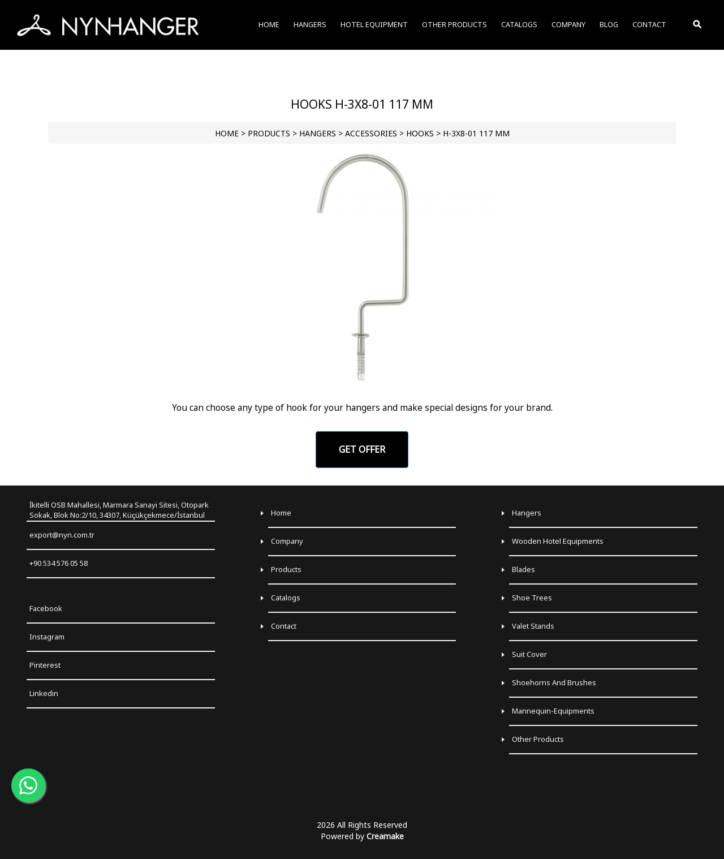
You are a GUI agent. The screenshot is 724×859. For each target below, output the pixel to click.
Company (287, 541)
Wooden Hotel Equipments (558, 541)
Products (286, 569)
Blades (523, 569)
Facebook (45, 608)
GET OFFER (362, 449)
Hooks (420, 133)
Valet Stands (533, 626)
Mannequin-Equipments (553, 711)
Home (281, 513)
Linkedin (43, 693)
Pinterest (45, 665)
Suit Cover (529, 654)
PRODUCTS (269, 133)
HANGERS (317, 133)
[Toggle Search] (698, 25)
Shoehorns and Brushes (554, 682)
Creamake (385, 836)
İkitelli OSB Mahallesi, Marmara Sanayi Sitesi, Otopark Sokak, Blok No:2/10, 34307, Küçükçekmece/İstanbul (119, 510)
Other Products (538, 739)
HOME (227, 133)
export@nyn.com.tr (61, 535)
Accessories (371, 133)
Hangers (526, 513)
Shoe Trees (532, 597)
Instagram (46, 637)
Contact (283, 626)
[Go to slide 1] (362, 376)
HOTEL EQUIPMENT (374, 24)
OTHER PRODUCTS (454, 24)
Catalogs (285, 597)
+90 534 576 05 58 (58, 563)
